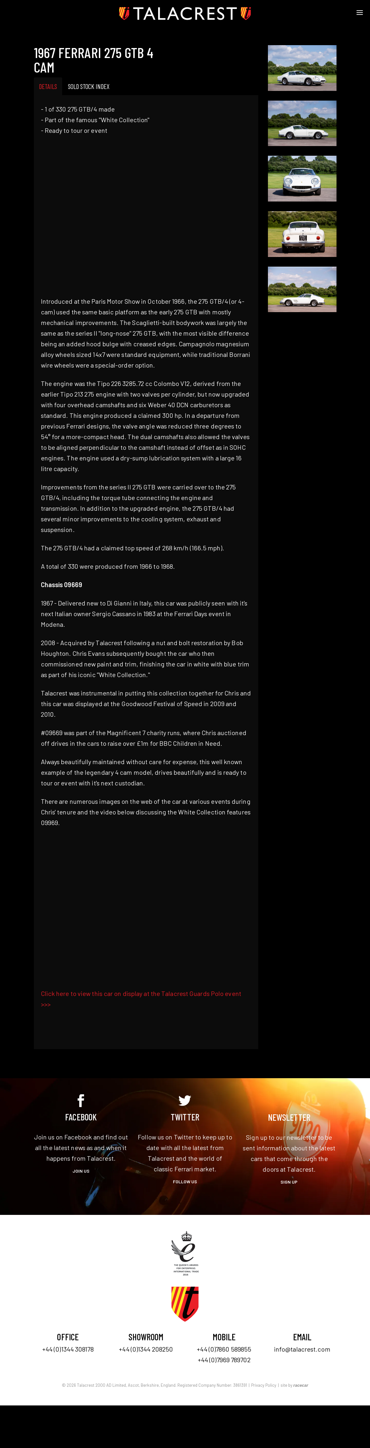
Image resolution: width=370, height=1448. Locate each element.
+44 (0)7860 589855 (224, 1349)
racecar (300, 1385)
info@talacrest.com (302, 1349)
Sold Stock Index (88, 86)
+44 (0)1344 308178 (68, 1349)
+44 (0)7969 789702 (224, 1360)
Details (48, 86)
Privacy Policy (263, 1385)
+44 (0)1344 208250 (146, 1349)
